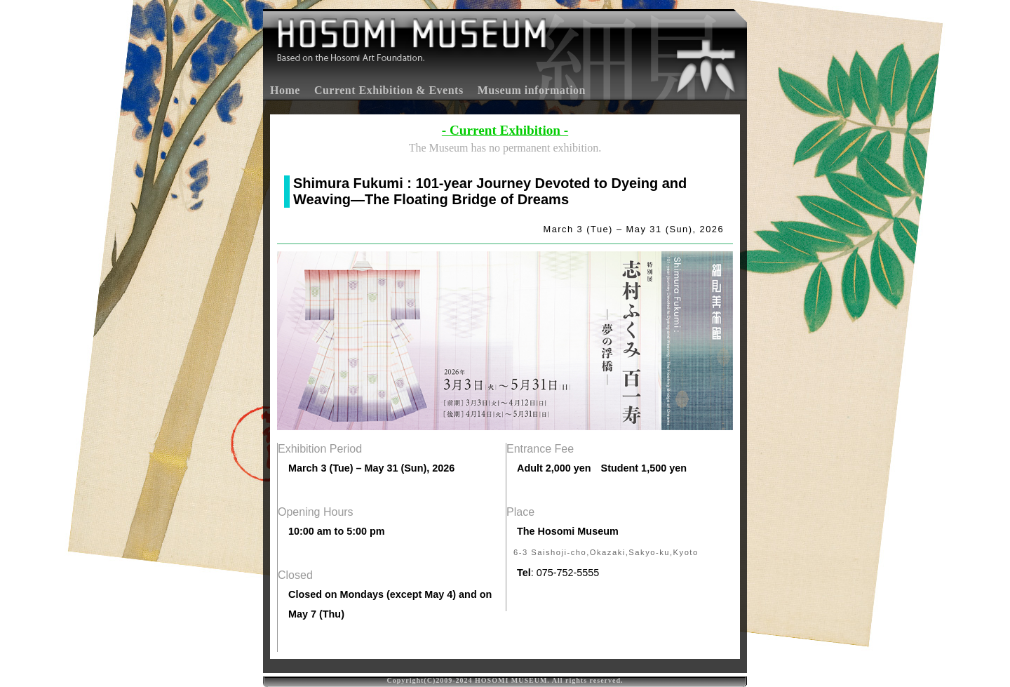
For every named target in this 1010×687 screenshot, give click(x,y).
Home (285, 90)
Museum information (532, 90)
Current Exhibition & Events (389, 90)
